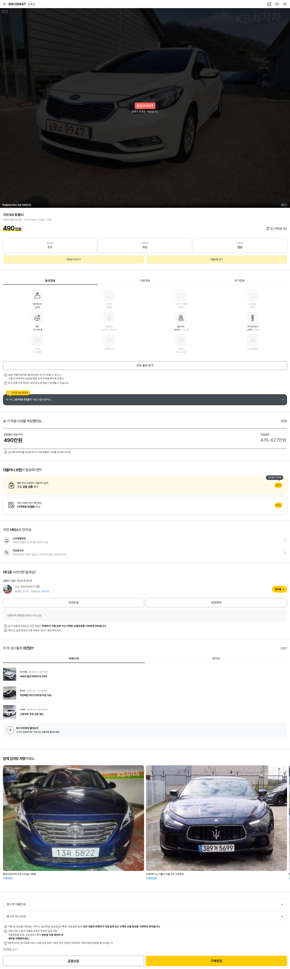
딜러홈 (278, 589)
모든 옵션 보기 (145, 365)
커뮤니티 (74, 658)
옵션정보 (50, 280)
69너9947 (22, 4)
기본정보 (145, 280)
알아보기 (145, 485)
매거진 (216, 658)
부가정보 (240, 280)
